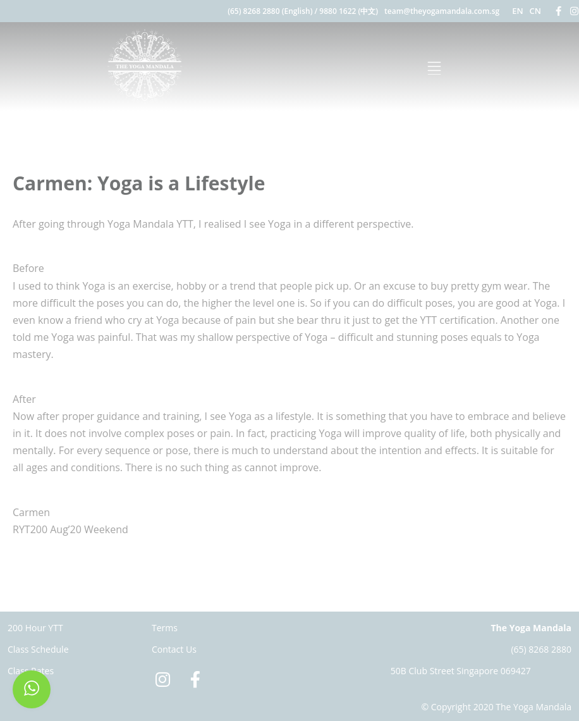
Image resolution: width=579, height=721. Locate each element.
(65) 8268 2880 (541, 649)
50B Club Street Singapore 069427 (461, 671)
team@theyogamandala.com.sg (441, 11)
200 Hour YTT (35, 628)
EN (517, 10)
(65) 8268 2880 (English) (270, 11)
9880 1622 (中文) (348, 11)
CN (535, 10)
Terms (165, 628)
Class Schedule (38, 649)
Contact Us (174, 649)
